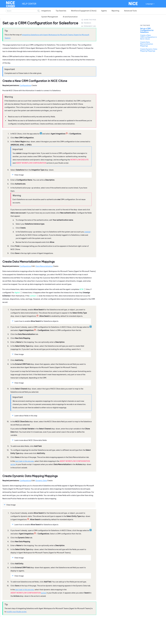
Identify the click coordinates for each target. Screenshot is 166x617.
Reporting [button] (115, 11)
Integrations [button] (46, 11)
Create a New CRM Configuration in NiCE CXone (148, 37)
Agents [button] (104, 11)
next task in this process (24, 461)
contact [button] (33, 296)
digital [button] (17, 293)
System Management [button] (49, 17)
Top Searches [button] (61, 11)
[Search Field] (23, 11)
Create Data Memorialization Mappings (146, 44)
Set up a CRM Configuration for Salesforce (147, 30)
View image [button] (18, 175)
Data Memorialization (44, 266)
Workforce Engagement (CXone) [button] (83, 11)
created (87, 232)
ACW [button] (81, 289)
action (13, 464)
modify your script (16, 612)
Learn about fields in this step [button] (25, 415)
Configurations (25, 85)
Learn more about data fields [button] (30, 440)
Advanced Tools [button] (130, 11)
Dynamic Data (41, 481)
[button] (38, 11)
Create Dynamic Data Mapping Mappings (148, 50)
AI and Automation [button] (70, 17)
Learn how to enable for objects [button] (35, 321)
